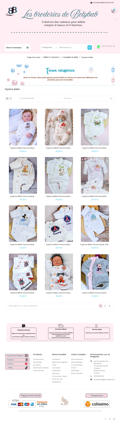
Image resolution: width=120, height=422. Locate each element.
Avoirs (74, 368)
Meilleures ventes (41, 368)
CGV (54, 365)
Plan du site (38, 370)
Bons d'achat (77, 373)
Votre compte (78, 354)
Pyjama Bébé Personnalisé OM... (95, 244)
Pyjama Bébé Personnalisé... (23, 148)
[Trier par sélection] (93, 98)
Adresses (75, 370)
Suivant (109, 306)
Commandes (76, 365)
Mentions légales (59, 362)
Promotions (38, 359)
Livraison (56, 359)
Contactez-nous (59, 376)
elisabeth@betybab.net (104, 379)
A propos (56, 368)
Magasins (56, 382)
